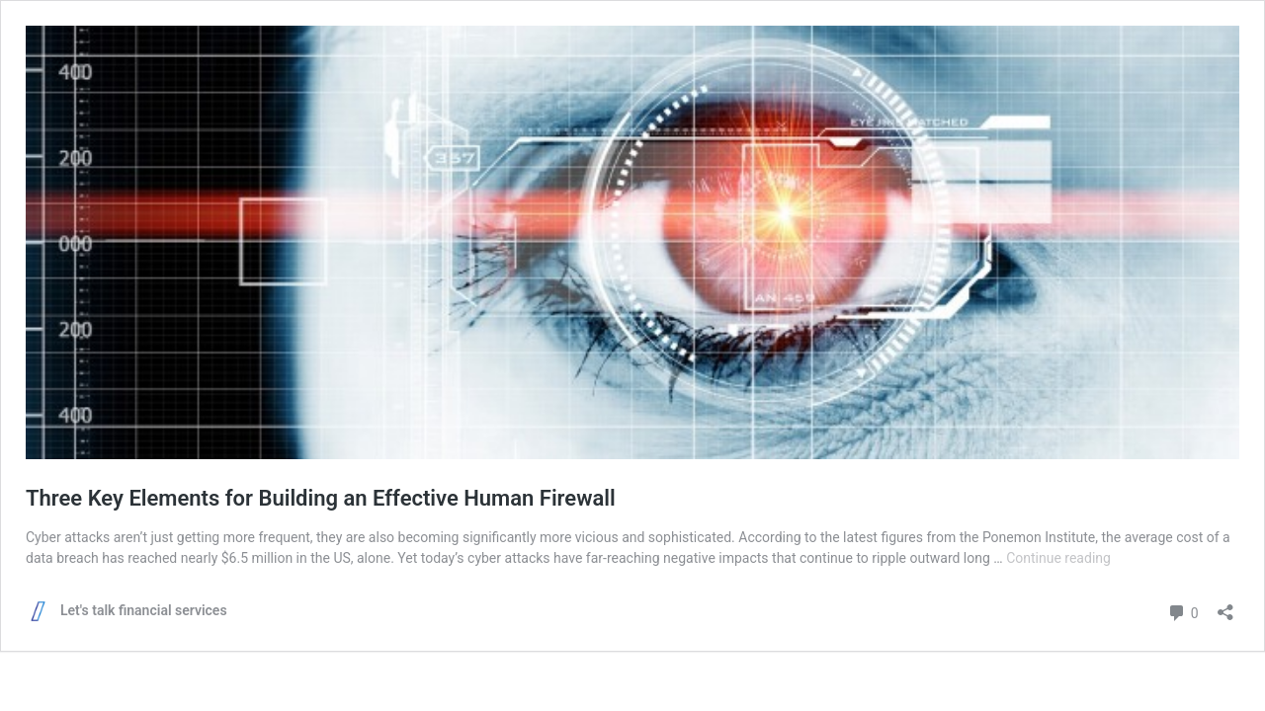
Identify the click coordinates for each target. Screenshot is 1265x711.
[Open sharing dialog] (1225, 606)
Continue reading (1058, 558)
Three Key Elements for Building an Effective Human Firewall (321, 498)
